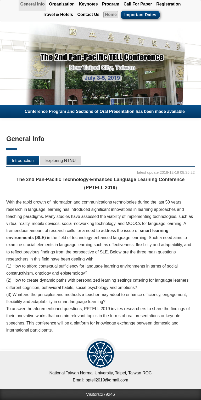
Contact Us (88, 14)
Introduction (23, 160)
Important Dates (140, 15)
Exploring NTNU (61, 160)
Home (110, 14)
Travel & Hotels (58, 14)
